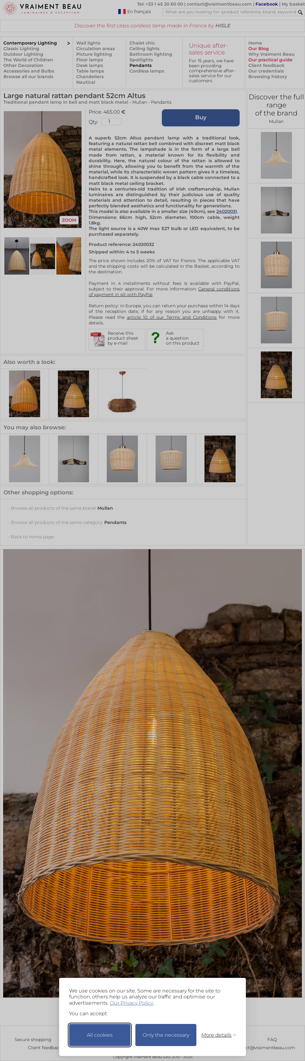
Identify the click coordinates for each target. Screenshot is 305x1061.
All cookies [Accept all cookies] (100, 1035)
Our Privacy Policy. (132, 1003)
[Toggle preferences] (216, 1035)
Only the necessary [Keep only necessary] (166, 1035)
